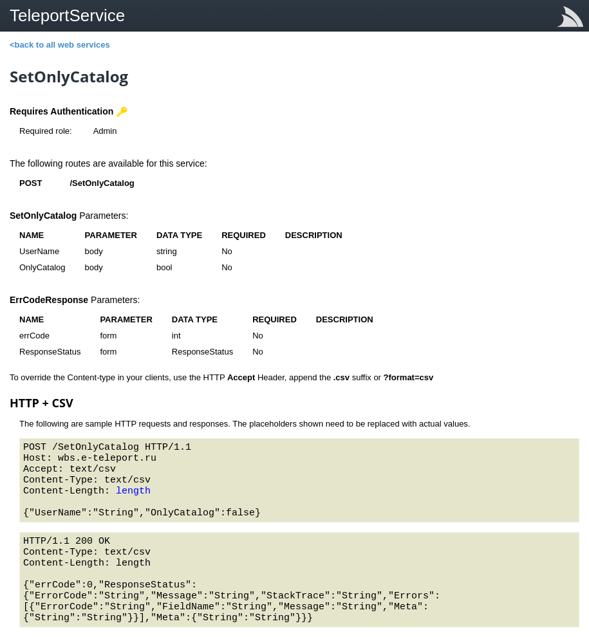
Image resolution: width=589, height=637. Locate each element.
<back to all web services (60, 45)
